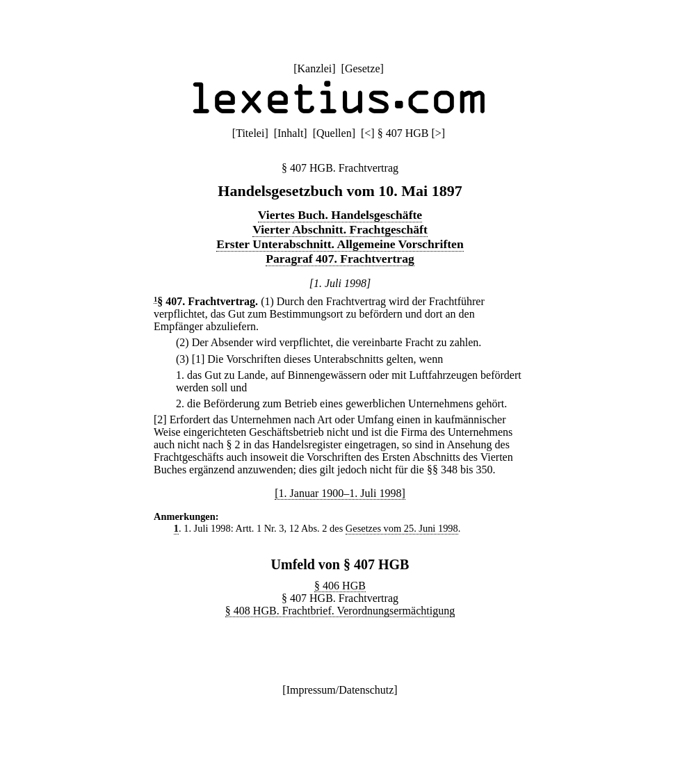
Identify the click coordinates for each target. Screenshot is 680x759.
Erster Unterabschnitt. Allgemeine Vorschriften (339, 244)
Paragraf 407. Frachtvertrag (340, 259)
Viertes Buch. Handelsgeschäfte (340, 215)
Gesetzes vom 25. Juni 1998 (402, 528)
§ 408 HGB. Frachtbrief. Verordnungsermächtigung (340, 611)
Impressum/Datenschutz (340, 690)
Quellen (334, 133)
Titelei (250, 133)
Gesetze (362, 68)
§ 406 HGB (340, 585)
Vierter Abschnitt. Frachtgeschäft (340, 229)
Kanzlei (314, 68)
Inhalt (290, 133)
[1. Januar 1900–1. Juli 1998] (340, 493)
